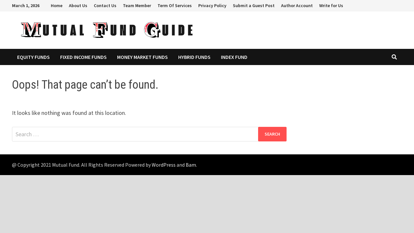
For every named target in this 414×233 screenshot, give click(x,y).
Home (56, 5)
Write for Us (331, 5)
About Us (78, 5)
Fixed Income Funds (83, 57)
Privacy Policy (212, 5)
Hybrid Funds (194, 57)
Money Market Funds (142, 57)
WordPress (164, 164)
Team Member (137, 5)
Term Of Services (175, 5)
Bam (191, 164)
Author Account (297, 5)
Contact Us (105, 5)
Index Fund (234, 57)
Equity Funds (33, 57)
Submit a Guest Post (254, 5)
